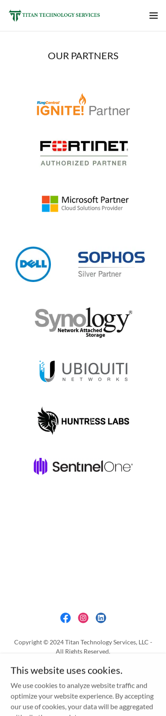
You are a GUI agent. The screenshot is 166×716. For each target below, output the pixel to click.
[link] (56, 15)
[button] (153, 15)
